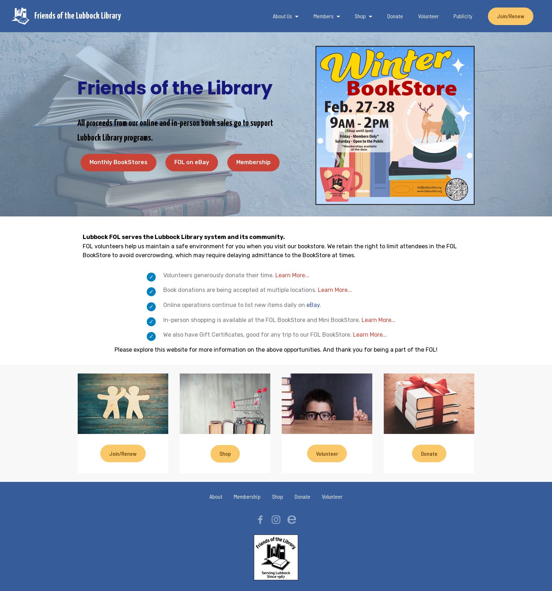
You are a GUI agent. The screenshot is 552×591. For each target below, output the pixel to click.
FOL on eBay (191, 162)
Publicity (463, 16)
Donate (395, 16)
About (215, 496)
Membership (253, 162)
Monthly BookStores (118, 162)
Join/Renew (510, 16)
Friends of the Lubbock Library (77, 16)
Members (324, 16)
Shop (360, 16)
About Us (282, 16)
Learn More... (292, 275)
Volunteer (428, 16)
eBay (313, 305)
